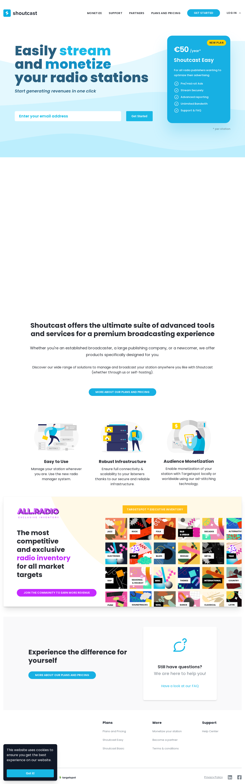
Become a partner (165, 740)
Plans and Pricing (114, 731)
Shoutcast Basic (113, 748)
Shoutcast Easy (113, 740)
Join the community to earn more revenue (57, 593)
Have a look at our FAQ (180, 686)
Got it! (30, 773)
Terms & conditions (165, 748)
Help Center (210, 731)
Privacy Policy (213, 777)
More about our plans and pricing (122, 392)
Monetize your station (167, 731)
